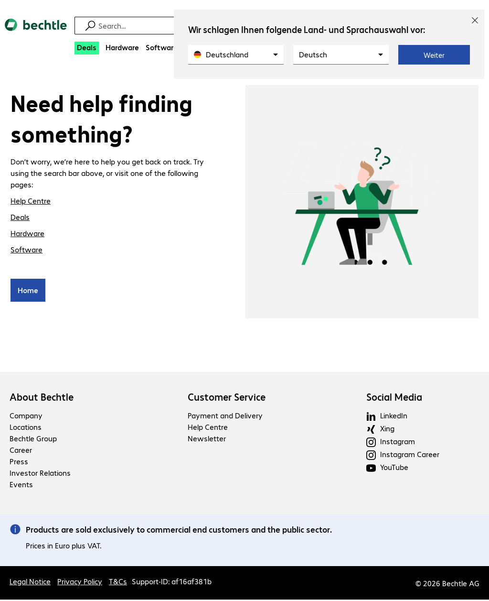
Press (19, 463)
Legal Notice (30, 583)
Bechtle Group (33, 440)
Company (26, 417)
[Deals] (86, 48)
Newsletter (207, 440)
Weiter (434, 55)
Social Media (394, 398)
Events (21, 486)
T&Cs (118, 583)
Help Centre (31, 202)
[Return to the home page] (36, 33)
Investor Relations (40, 474)
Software (27, 251)
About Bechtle (42, 398)
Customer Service (227, 398)
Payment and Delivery (225, 417)
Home (28, 291)
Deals (20, 218)
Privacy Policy (79, 583)
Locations (26, 428)
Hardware (27, 234)
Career (21, 451)
